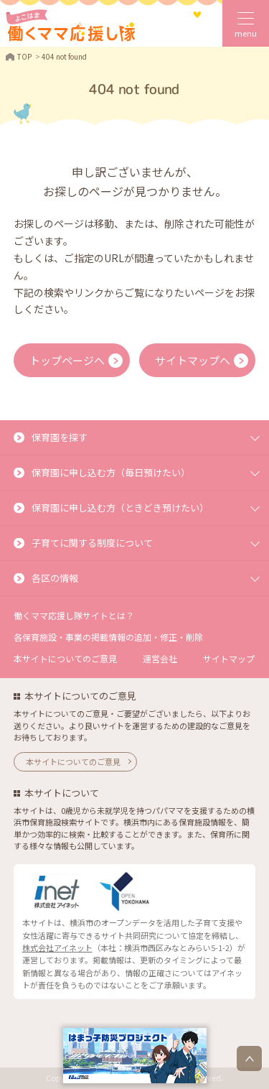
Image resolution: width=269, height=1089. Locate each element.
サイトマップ (229, 658)
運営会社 (160, 658)
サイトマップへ (192, 360)
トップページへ (67, 360)
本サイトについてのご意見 (65, 658)
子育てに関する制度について (92, 543)
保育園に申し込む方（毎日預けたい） (111, 472)
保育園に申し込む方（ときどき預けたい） (120, 507)
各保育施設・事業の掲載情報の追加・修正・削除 (108, 637)
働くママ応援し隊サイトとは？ (74, 615)
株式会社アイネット (57, 947)
